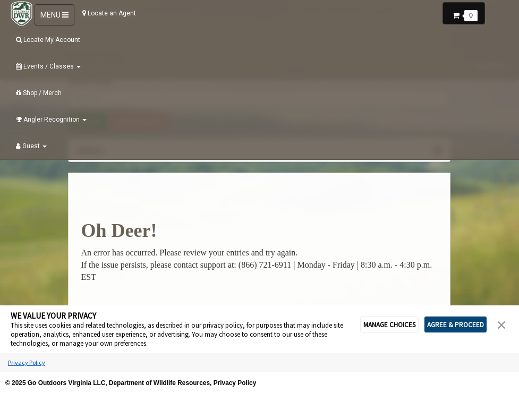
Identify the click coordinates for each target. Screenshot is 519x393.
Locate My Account (48, 40)
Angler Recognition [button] (51, 119)
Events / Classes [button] (48, 66)
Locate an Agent (109, 13)
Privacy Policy (26, 362)
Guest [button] (31, 146)
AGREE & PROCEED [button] (455, 324)
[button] (463, 12)
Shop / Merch (39, 93)
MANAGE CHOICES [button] (389, 324)
